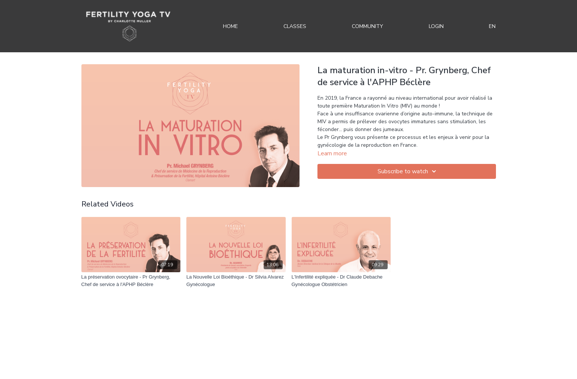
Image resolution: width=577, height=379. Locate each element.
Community (367, 26)
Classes (294, 26)
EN (492, 26)
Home (230, 26)
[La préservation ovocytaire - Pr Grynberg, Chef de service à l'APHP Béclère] (131, 280)
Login (436, 26)
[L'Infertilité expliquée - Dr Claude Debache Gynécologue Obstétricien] (341, 280)
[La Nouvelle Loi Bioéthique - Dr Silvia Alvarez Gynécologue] (236, 280)
